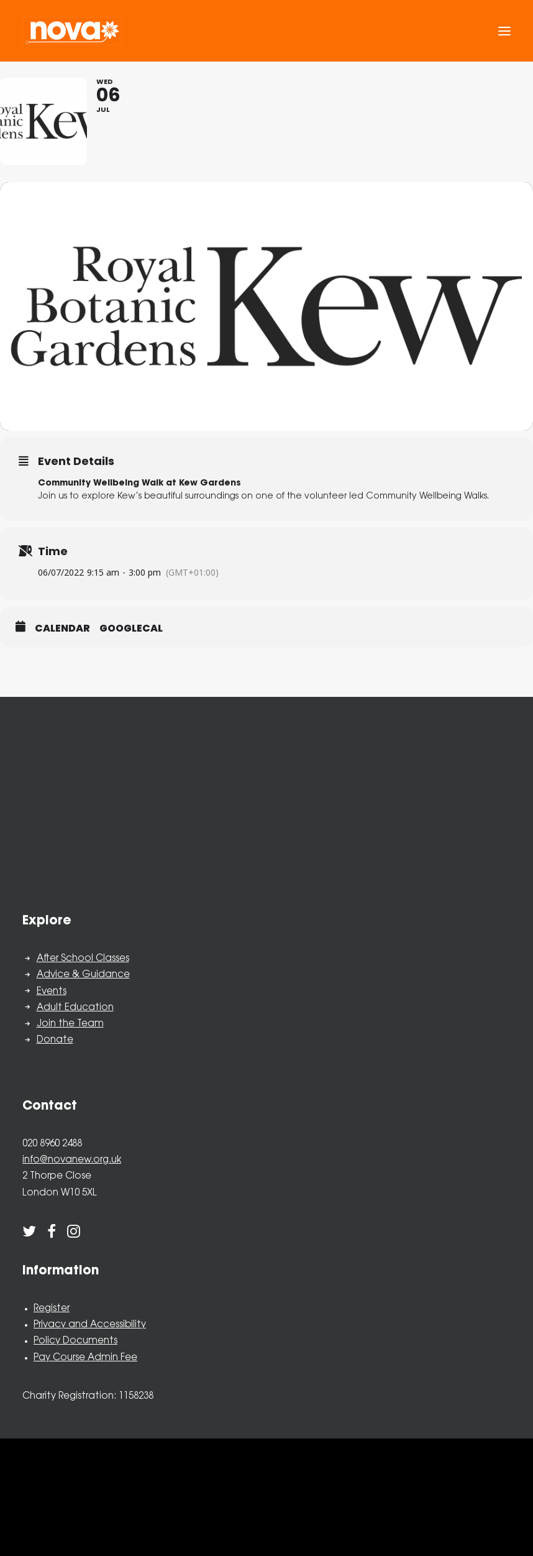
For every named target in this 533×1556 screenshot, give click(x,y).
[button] (504, 31)
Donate (55, 1040)
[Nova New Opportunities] (72, 31)
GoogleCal (131, 628)
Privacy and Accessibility (90, 1325)
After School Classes (83, 959)
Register (52, 1309)
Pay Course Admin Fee (85, 1358)
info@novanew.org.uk (71, 1160)
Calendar (62, 628)
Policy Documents (75, 1341)
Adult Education (75, 1008)
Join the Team (70, 1024)
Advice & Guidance (83, 975)
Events (51, 992)
